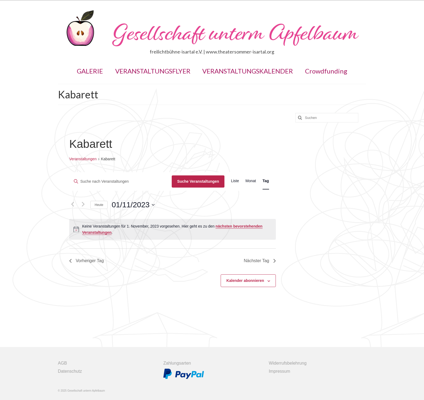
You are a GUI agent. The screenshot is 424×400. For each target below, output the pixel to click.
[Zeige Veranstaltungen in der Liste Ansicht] (235, 180)
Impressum (279, 371)
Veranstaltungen (83, 159)
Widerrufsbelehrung (288, 363)
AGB (62, 363)
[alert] (172, 229)
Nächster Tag (260, 260)
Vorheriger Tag (86, 260)
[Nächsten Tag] (83, 204)
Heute (99, 205)
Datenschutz (70, 371)
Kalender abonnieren (245, 280)
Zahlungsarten (177, 363)
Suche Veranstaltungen (198, 181)
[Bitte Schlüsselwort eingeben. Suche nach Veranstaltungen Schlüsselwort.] (120, 181)
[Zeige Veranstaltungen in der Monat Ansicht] (251, 180)
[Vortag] (72, 204)
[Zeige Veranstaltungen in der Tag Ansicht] (266, 180)
